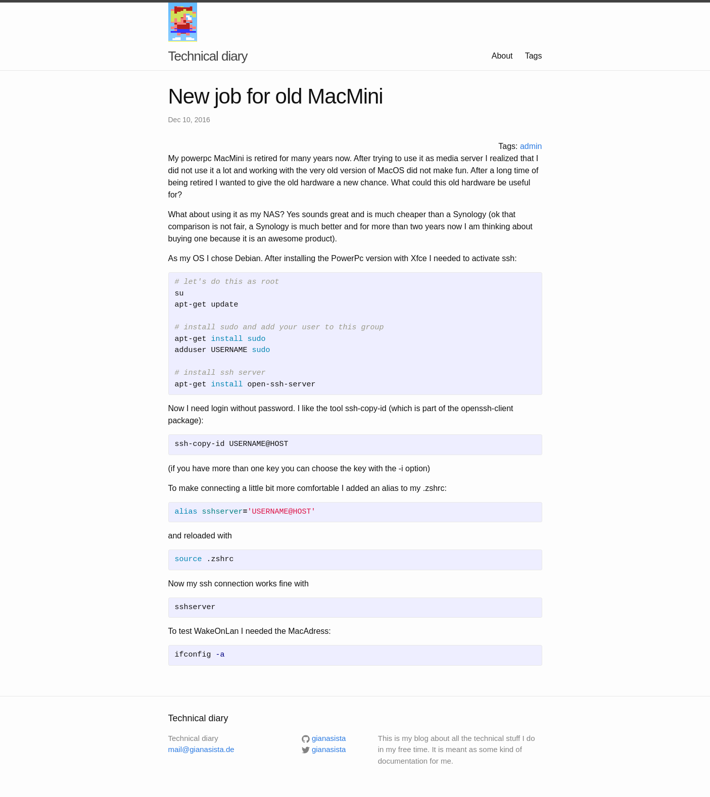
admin (531, 146)
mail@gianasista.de (201, 749)
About (502, 56)
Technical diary (208, 56)
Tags (533, 56)
